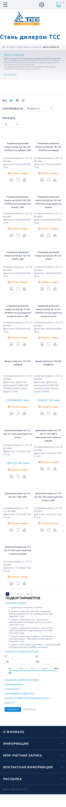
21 (28, 600)
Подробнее (10, 75)
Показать (9, 124)
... (24, 600)
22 (31, 600)
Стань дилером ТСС (30, 37)
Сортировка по (12, 115)
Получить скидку (18, 179)
